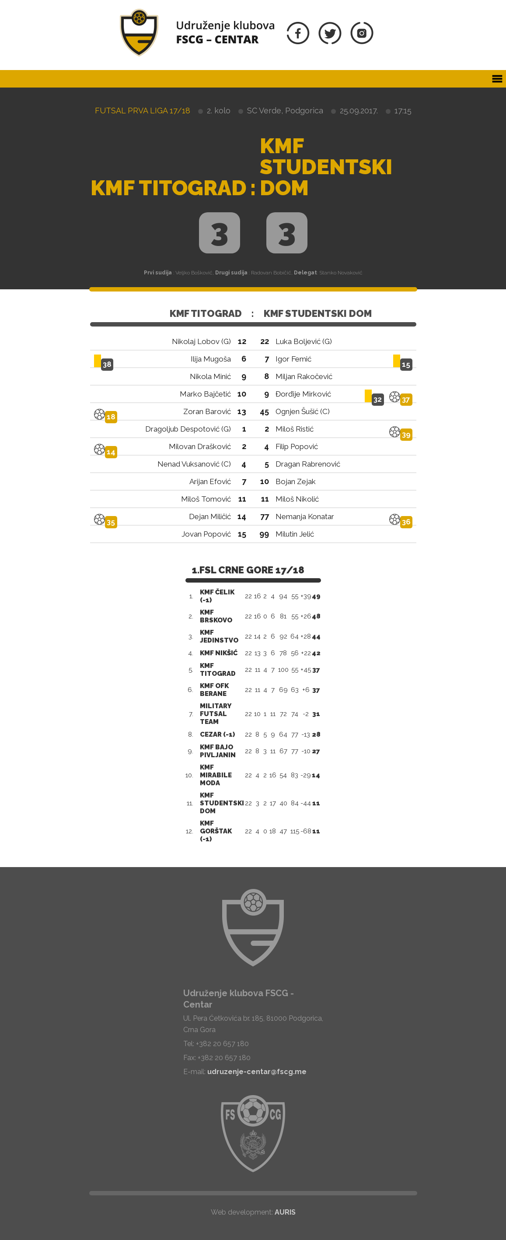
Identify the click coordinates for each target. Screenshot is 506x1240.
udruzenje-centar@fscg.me (257, 1072)
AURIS (285, 1212)
